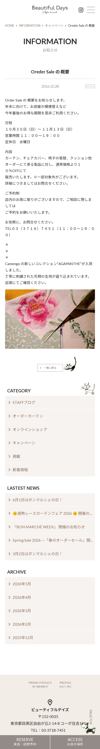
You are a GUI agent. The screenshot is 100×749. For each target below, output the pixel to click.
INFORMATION (29, 25)
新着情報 (20, 469)
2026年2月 (22, 624)
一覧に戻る (50, 367)
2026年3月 (22, 610)
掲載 (16, 456)
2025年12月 (23, 637)
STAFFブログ (24, 402)
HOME (9, 25)
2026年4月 (22, 597)
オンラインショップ (30, 429)
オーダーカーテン (28, 416)
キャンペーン (54, 25)
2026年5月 (22, 583)
